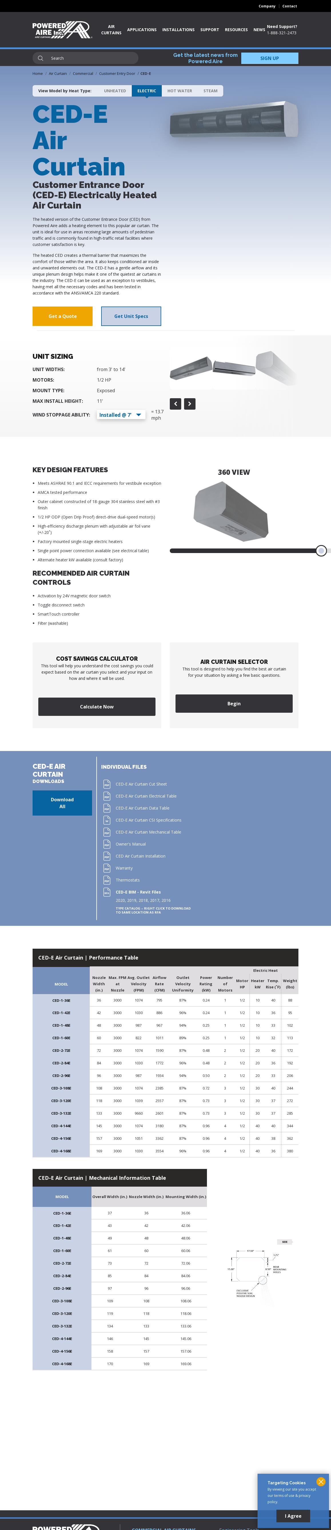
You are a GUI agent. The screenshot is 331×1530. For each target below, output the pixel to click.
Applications (142, 29)
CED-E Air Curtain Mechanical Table (148, 832)
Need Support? (282, 26)
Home (38, 73)
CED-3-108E (61, 1088)
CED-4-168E (61, 1150)
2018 (143, 900)
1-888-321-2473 (281, 32)
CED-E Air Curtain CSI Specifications (149, 820)
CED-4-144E (61, 1125)
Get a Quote (63, 316)
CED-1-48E (61, 1025)
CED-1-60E (61, 1037)
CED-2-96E (61, 1075)
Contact (289, 6)
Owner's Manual (131, 844)
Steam (211, 90)
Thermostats (128, 880)
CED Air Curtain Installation (141, 856)
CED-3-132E (61, 1113)
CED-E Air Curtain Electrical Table (146, 796)
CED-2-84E (61, 1063)
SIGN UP (269, 58)
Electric (146, 90)
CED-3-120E (61, 1100)
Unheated (115, 90)
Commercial (83, 73)
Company (267, 6)
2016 (166, 900)
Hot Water (180, 90)
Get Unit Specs (131, 316)
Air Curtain (58, 73)
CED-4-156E (61, 1138)
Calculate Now (97, 707)
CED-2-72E (61, 1050)
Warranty (124, 868)
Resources (236, 29)
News (259, 29)
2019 (131, 900)
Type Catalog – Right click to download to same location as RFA (153, 910)
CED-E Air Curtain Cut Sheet (141, 784)
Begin (234, 703)
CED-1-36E (61, 1000)
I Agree (293, 1516)
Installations (178, 29)
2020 (120, 900)
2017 (154, 900)
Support (209, 29)
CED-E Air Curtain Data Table (143, 808)
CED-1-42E (61, 1012)
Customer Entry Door (117, 73)
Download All (62, 803)
